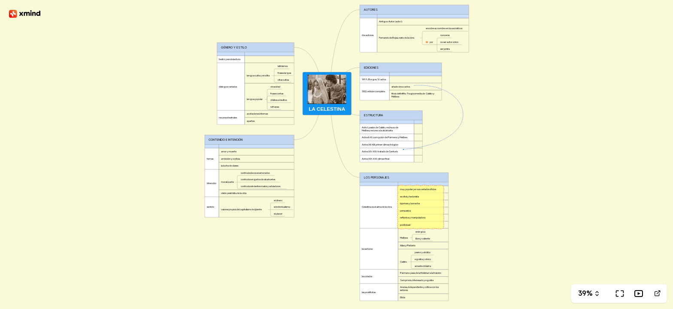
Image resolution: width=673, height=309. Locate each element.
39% (585, 293)
